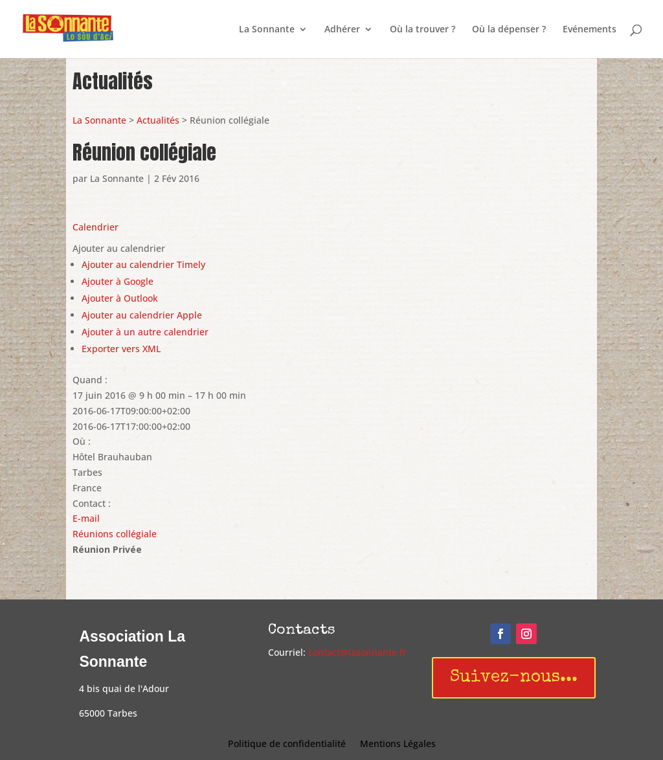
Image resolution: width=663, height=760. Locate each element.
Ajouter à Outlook (120, 298)
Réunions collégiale (115, 534)
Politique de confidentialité (287, 744)
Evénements (589, 30)
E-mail (86, 518)
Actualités (158, 120)
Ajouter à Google (117, 281)
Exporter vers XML (121, 348)
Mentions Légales (398, 744)
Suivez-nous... (514, 677)
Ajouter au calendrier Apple (142, 315)
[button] (119, 248)
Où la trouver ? (422, 30)
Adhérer (342, 30)
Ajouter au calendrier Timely (143, 264)
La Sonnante (267, 30)
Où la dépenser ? (509, 30)
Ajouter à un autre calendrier (145, 332)
